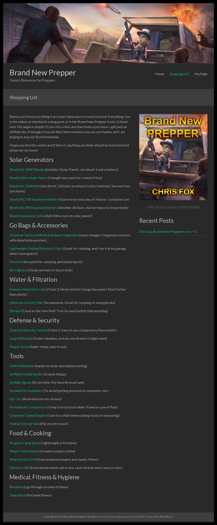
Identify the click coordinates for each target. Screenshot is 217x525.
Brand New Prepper (43, 72)
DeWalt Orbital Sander (26, 374)
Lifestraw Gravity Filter (26, 302)
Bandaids (16, 487)
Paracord (16, 262)
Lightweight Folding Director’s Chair (36, 248)
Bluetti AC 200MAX (24, 186)
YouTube (200, 74)
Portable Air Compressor (28, 407)
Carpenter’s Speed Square (28, 415)
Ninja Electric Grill (23, 459)
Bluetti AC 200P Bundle (27, 169)
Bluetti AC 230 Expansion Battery (34, 199)
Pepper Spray (19, 346)
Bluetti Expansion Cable (27, 216)
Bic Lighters (18, 270)
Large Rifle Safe (21, 338)
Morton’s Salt (19, 468)
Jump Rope (18, 495)
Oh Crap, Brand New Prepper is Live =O (168, 231)
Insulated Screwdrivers (26, 391)
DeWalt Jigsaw (20, 382)
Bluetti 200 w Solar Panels (28, 178)
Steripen (16, 311)
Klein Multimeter (22, 366)
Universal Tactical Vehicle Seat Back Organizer (44, 235)
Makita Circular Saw (24, 424)
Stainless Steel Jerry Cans (28, 289)
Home (159, 74)
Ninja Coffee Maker (24, 451)
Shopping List (179, 74)
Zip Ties (15, 399)
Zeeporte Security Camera (29, 330)
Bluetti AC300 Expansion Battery (34, 207)
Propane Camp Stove (25, 443)
